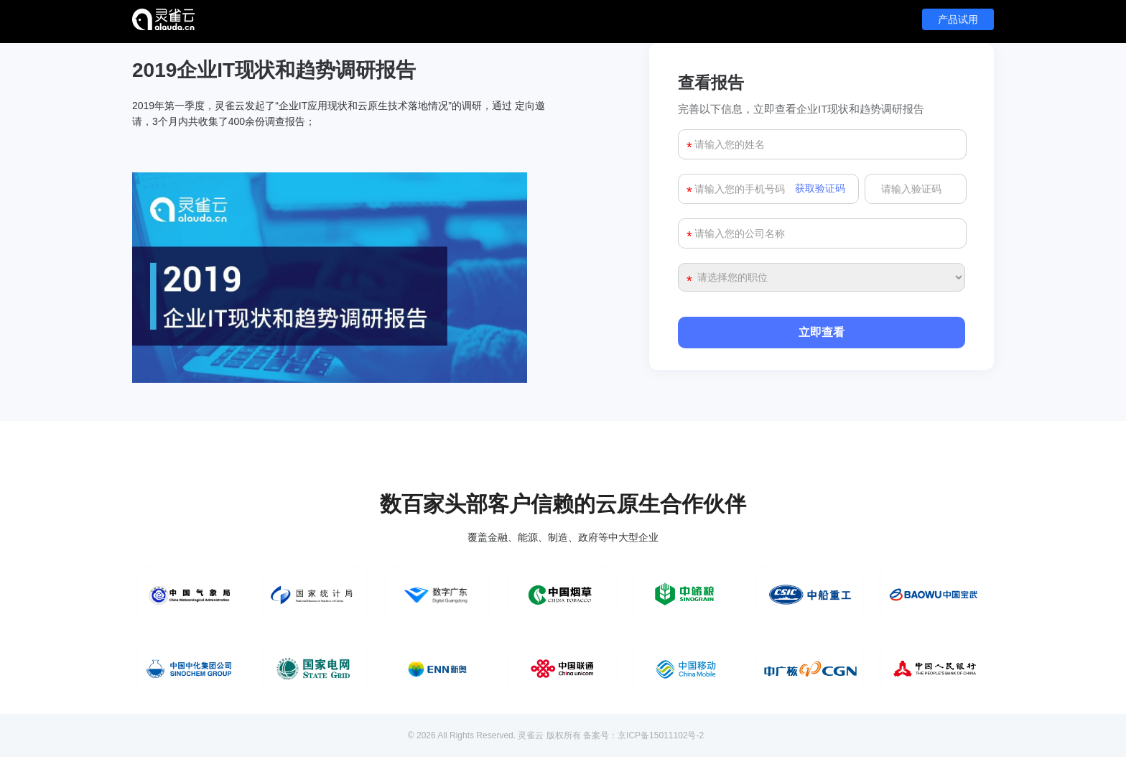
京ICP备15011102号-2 (661, 735)
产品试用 (958, 19)
